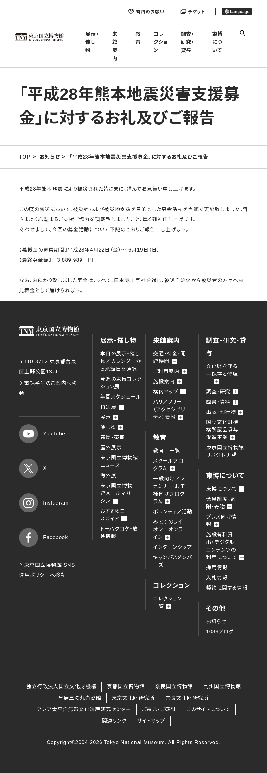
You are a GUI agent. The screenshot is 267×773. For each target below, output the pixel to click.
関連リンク (114, 720)
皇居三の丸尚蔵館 (79, 698)
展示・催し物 (92, 42)
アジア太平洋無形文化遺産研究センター (84, 709)
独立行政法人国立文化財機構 (61, 686)
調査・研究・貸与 (187, 42)
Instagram (43, 502)
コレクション (160, 42)
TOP (24, 157)
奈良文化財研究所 (187, 698)
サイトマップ (151, 720)
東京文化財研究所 (133, 698)
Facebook (43, 537)
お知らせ (216, 621)
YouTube (42, 433)
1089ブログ (220, 631)
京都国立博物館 (126, 686)
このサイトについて (208, 709)
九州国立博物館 (222, 686)
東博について (217, 42)
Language (237, 11)
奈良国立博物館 (174, 686)
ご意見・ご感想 (159, 709)
